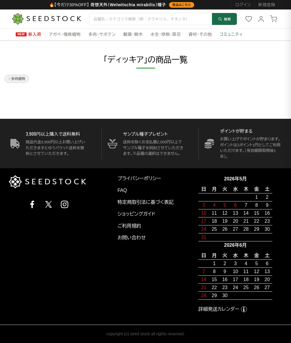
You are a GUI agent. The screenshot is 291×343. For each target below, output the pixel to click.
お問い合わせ (132, 237)
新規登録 (266, 4)
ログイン (243, 4)
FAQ (122, 190)
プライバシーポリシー (139, 178)
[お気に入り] (248, 19)
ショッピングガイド (136, 214)
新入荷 (34, 34)
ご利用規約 (129, 225)
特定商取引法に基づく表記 (145, 202)
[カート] (273, 19)
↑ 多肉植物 (16, 79)
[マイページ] (261, 19)
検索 (224, 18)
